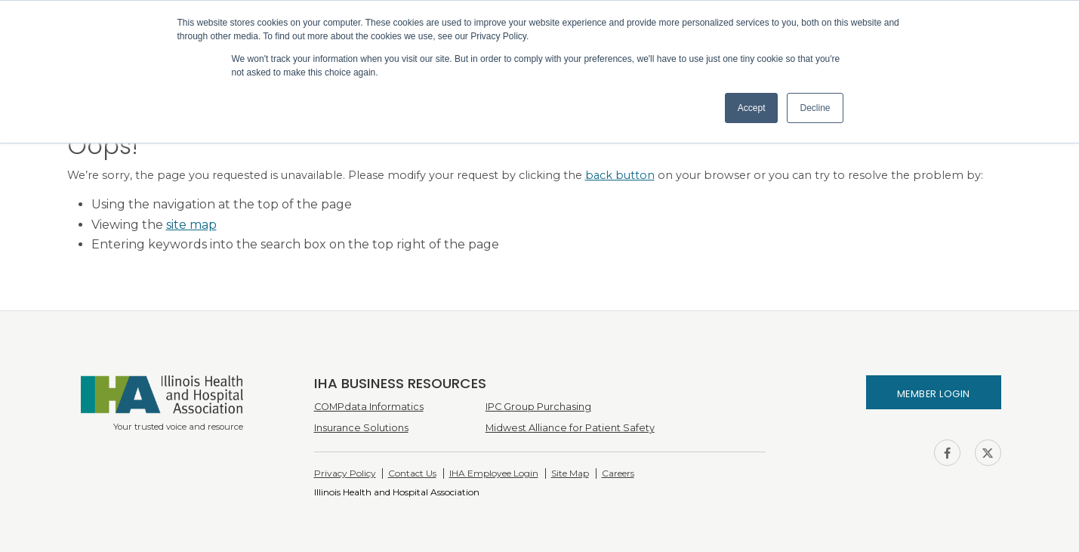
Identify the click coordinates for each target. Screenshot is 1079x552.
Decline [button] (815, 108)
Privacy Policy (345, 473)
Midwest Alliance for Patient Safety (570, 427)
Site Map (570, 473)
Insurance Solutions (361, 427)
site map (191, 224)
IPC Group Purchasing (538, 406)
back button (620, 175)
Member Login (933, 393)
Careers (618, 473)
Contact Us (412, 473)
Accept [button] (752, 108)
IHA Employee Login (493, 473)
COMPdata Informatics (369, 406)
